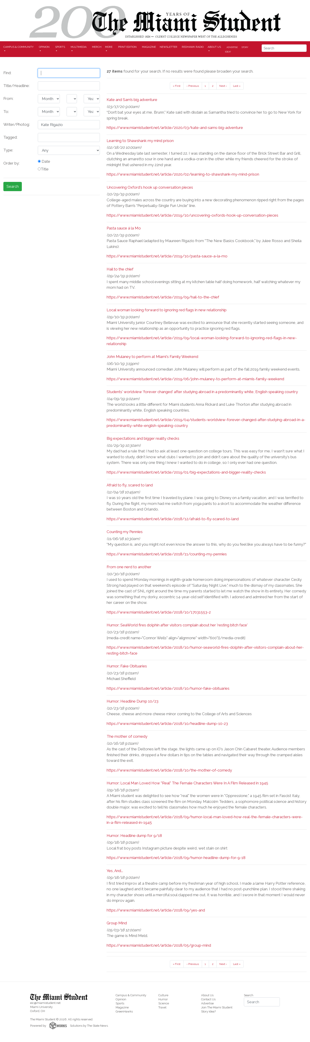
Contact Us (208, 999)
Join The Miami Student (216, 1007)
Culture (163, 995)
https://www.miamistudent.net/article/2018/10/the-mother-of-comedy (169, 770)
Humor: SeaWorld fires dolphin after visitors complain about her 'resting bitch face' (177, 625)
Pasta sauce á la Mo (124, 228)
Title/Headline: (16, 85)
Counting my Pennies (125, 531)
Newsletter (168, 46)
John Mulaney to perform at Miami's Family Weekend (152, 356)
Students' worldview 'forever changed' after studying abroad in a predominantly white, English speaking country (202, 391)
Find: (7, 73)
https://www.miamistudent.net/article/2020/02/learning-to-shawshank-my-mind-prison (183, 174)
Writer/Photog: (16, 124)
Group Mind (117, 923)
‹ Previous (192, 85)
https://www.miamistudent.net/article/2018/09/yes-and (156, 910)
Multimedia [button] (79, 46)
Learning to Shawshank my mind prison (140, 140)
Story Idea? (208, 1011)
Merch (96, 46)
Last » (236, 85)
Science (163, 1003)
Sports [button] (60, 46)
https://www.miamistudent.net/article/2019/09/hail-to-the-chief (163, 297)
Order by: (11, 163)
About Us (207, 995)
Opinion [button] (44, 46)
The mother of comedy (127, 736)
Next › (223, 85)
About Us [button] (214, 46)
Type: (8, 150)
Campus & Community (131, 995)
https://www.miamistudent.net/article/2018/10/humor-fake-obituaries (168, 688)
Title (43, 169)
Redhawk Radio (193, 46)
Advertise (232, 47)
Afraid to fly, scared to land (130, 485)
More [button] (108, 46)
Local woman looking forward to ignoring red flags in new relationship (167, 310)
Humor (163, 999)
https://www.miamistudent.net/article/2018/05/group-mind (159, 945)
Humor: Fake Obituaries (127, 666)
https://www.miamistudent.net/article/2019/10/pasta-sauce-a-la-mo (167, 256)
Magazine (149, 46)
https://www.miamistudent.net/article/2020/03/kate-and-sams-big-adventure (175, 127)
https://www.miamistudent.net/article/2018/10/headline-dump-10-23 (167, 723)
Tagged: (10, 137)
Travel (162, 1007)
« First (176, 85)
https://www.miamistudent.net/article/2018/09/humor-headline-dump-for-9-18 (176, 857)
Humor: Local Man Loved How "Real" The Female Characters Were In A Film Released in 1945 (187, 783)
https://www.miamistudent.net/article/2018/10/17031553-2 (159, 612)
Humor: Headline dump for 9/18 (134, 835)
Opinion (121, 999)
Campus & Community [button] (18, 46)
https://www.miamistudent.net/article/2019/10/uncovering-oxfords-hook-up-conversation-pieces (192, 215)
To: (6, 111)
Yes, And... (115, 870)
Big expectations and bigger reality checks (143, 438)
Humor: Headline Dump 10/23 (132, 701)
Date (44, 161)
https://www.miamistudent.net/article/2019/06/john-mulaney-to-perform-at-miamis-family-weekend (195, 379)
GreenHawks (124, 1011)
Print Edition (127, 46)
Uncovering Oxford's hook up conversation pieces (150, 187)
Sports (120, 1003)
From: (8, 98)
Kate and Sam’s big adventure (132, 99)
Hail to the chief (120, 269)
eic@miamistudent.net (45, 1003)
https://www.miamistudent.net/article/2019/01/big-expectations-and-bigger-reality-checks (186, 472)
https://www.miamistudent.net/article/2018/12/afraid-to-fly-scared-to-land (173, 519)
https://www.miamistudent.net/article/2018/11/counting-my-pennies (167, 554)
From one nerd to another (129, 567)
